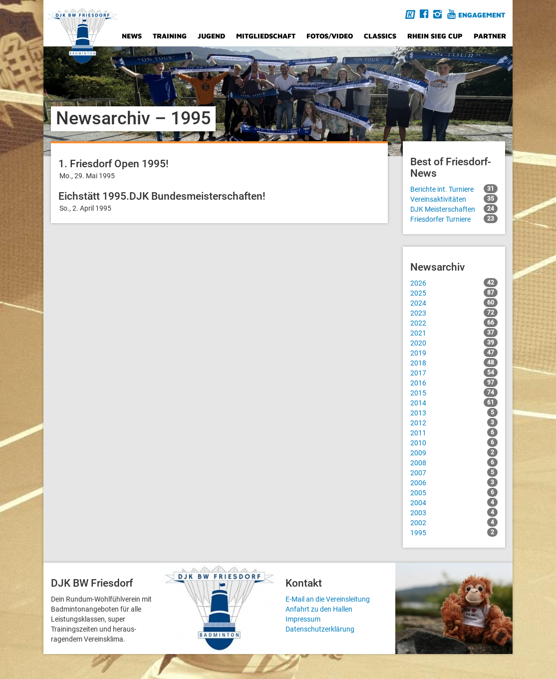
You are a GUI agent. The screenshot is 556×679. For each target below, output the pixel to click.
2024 (454, 302)
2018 (454, 362)
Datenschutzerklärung (319, 629)
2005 (454, 492)
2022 (454, 322)
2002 (454, 522)
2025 (454, 292)
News (132, 35)
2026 (454, 282)
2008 (454, 462)
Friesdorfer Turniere (454, 218)
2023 (454, 312)
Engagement (481, 14)
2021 (454, 332)
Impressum (302, 619)
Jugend (211, 35)
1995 (454, 532)
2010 (454, 442)
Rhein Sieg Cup (435, 35)
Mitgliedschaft (265, 35)
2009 (454, 452)
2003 (454, 512)
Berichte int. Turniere (454, 188)
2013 (454, 412)
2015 (454, 392)
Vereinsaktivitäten (454, 198)
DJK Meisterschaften (454, 208)
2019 (454, 352)
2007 (454, 472)
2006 (454, 482)
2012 (454, 422)
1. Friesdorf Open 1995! (113, 164)
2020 (454, 342)
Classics (380, 35)
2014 (454, 402)
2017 (454, 372)
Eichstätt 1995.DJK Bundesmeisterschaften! (162, 196)
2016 (454, 382)
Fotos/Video (329, 35)
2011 (454, 432)
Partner (490, 35)
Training (170, 35)
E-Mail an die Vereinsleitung (327, 599)
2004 (454, 502)
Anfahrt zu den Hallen (318, 609)
